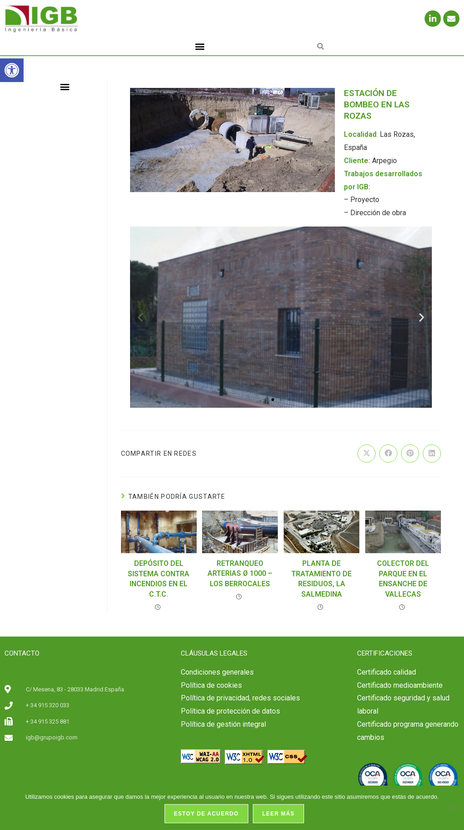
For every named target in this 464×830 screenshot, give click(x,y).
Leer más (278, 814)
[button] (200, 46)
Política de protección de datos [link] (230, 711)
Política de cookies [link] (211, 685)
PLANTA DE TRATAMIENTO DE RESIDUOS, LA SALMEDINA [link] (321, 578)
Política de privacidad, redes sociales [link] (240, 698)
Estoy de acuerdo (206, 814)
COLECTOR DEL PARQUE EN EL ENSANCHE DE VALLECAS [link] (403, 578)
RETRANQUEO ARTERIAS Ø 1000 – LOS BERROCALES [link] (240, 573)
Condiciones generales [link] (217, 672)
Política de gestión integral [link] (223, 724)
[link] (12, 70)
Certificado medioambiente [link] (400, 685)
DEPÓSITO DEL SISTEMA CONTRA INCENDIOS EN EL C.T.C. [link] (158, 578)
